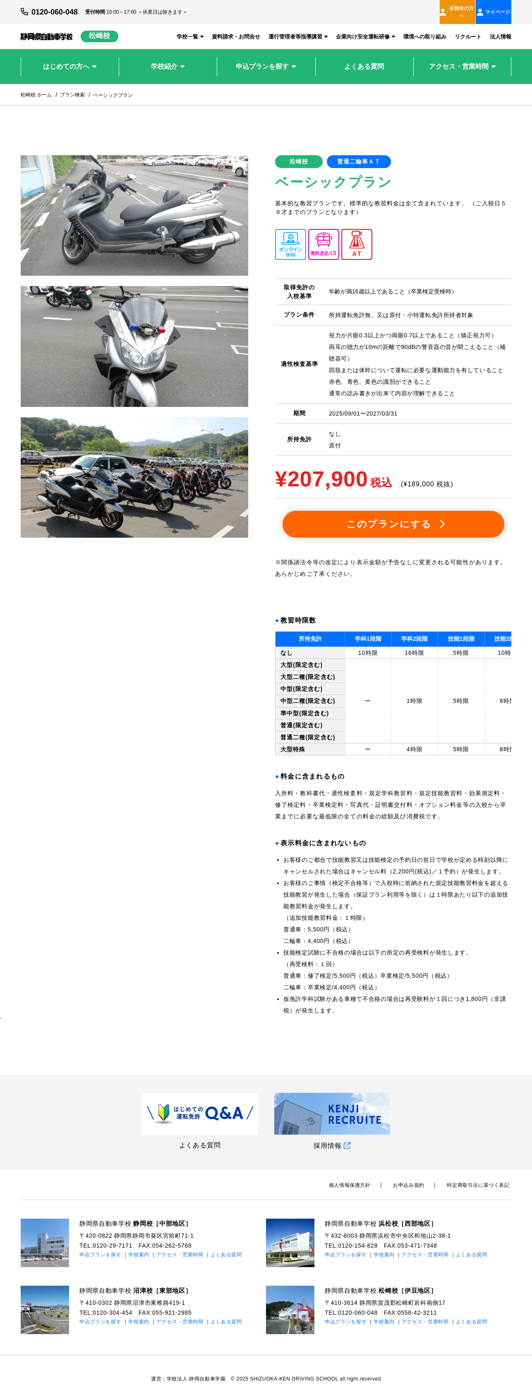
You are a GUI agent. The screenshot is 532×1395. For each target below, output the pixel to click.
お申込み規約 (414, 1178)
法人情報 (500, 29)
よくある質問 (364, 59)
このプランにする (395, 516)
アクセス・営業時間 (462, 59)
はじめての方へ (69, 59)
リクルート (468, 29)
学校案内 (138, 1248)
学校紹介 (168, 59)
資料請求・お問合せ (236, 29)
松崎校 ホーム (36, 87)
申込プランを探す (266, 59)
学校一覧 (190, 29)
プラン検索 (72, 87)
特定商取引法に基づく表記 (480, 1178)
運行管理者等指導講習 (298, 29)
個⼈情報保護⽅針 (359, 1178)
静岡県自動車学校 (139, 1215)
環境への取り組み (424, 29)
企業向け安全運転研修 (365, 29)
